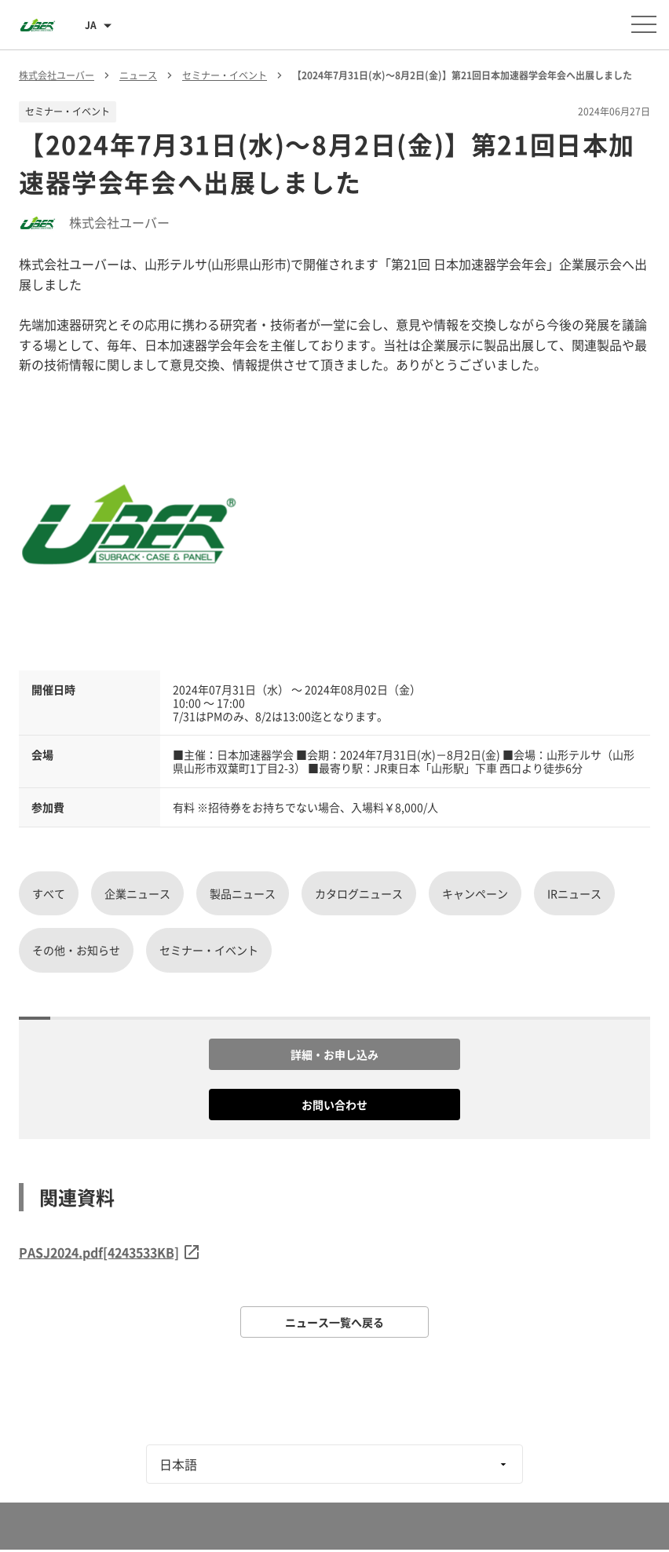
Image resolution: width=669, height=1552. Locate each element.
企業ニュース (137, 893)
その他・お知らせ (76, 950)
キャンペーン (475, 893)
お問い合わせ (334, 1104)
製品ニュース (243, 893)
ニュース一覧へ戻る (334, 1322)
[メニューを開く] (644, 24)
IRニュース (574, 893)
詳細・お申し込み (334, 1054)
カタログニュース (359, 893)
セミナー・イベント (208, 950)
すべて (48, 893)
